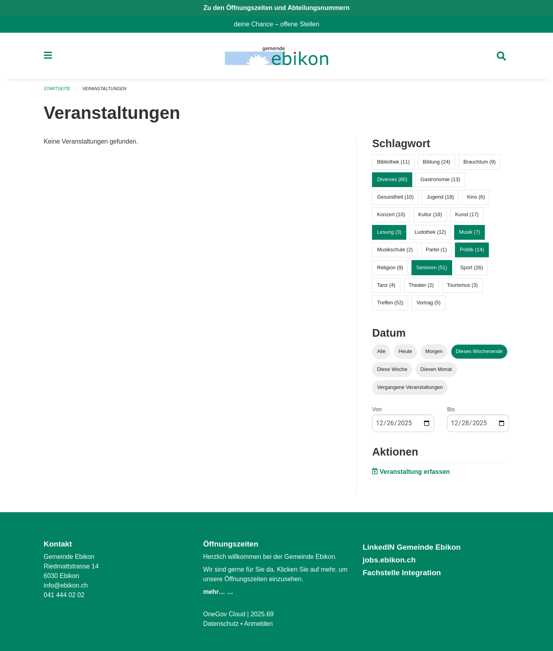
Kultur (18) (430, 214)
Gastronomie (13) (441, 179)
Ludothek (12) (430, 232)
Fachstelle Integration (401, 572)
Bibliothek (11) (393, 162)
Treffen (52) (390, 303)
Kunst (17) (466, 214)
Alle (381, 351)
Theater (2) (421, 285)
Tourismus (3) (462, 285)
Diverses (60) (392, 179)
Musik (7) (469, 232)
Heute (405, 351)
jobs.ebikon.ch (388, 560)
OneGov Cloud (224, 614)
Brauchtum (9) (479, 162)
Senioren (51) (431, 267)
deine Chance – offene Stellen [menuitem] (279, 24)
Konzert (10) (391, 214)
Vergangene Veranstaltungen (410, 387)
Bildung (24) (436, 162)
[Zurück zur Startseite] (276, 56)
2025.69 (262, 614)
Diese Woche (392, 369)
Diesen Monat (436, 369)
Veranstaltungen (104, 88)
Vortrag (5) (429, 303)
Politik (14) (472, 250)
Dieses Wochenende (479, 351)
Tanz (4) (386, 285)
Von (377, 409)
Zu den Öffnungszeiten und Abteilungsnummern (276, 7)
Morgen (434, 351)
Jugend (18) (440, 197)
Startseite (57, 88)
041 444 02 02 (64, 595)
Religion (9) (390, 267)
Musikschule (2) (395, 250)
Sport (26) (471, 267)
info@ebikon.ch (66, 585)
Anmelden (258, 623)
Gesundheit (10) (395, 197)
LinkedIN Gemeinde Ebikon (411, 547)
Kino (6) (476, 197)
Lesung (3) (389, 232)
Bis (451, 409)
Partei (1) (436, 250)
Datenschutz (220, 623)
